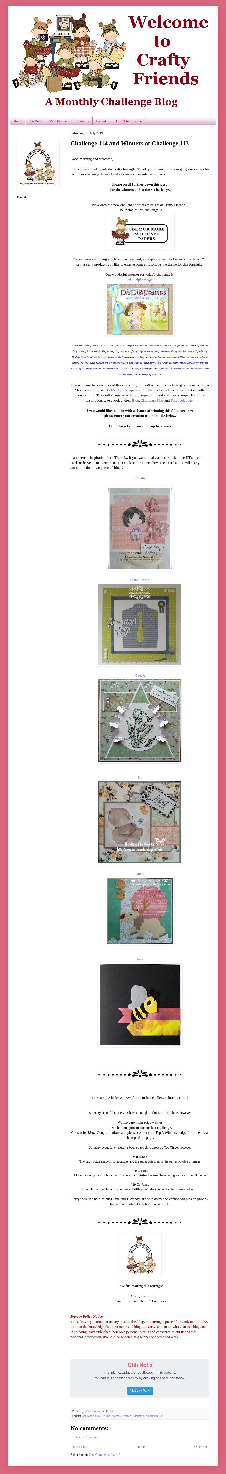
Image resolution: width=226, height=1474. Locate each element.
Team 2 (126, 1415)
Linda (140, 874)
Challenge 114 (90, 1415)
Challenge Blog (152, 400)
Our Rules (35, 121)
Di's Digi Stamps (140, 280)
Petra (140, 959)
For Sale (101, 121)
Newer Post (79, 1447)
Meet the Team (59, 121)
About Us (82, 121)
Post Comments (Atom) (104, 1454)
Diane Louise (139, 580)
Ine (140, 777)
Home (18, 121)
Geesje (140, 675)
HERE (150, 390)
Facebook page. (182, 400)
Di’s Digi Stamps (121, 390)
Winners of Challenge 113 (147, 1415)
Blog (135, 400)
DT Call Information (128, 121)
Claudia (140, 478)
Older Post (201, 1447)
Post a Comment (87, 1437)
